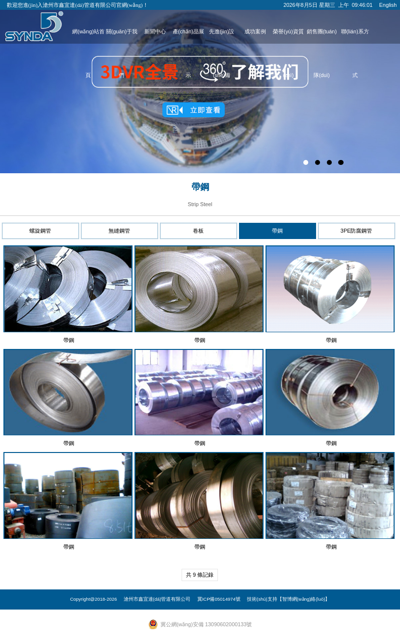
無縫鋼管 (119, 231)
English (388, 5)
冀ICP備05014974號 (218, 599)
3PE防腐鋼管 (357, 231)
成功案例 (255, 31)
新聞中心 (155, 31)
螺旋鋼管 (40, 231)
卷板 (198, 231)
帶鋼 (277, 231)
